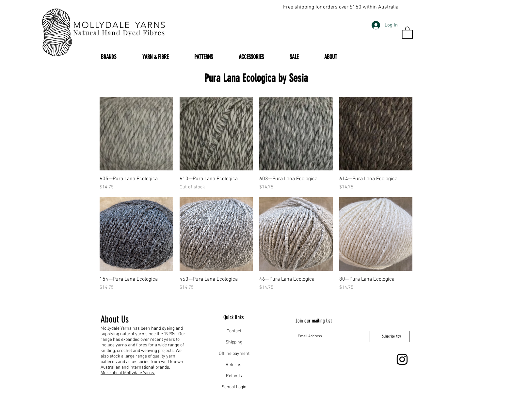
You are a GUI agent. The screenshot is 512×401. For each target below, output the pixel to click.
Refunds (234, 376)
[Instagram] (402, 359)
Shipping (234, 342)
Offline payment (234, 354)
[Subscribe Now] (391, 336)
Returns (234, 365)
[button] (407, 32)
